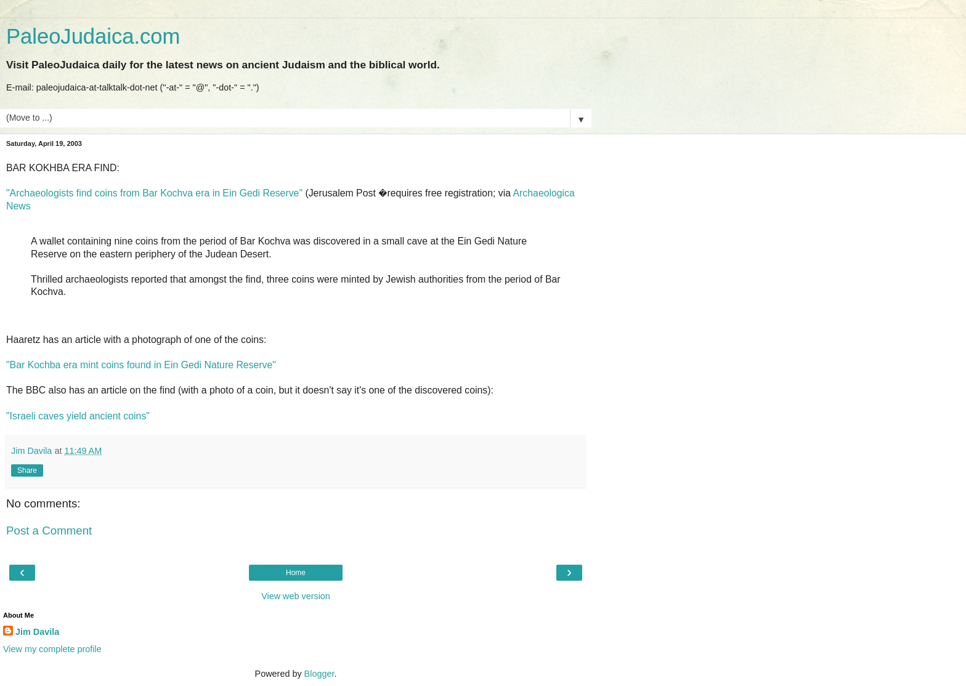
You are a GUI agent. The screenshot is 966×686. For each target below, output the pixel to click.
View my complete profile (52, 649)
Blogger (319, 674)
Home (296, 572)
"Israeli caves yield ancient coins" (78, 416)
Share (27, 470)
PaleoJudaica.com (93, 36)
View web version (295, 596)
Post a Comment (49, 530)
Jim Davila (37, 632)
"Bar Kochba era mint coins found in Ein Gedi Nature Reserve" (141, 365)
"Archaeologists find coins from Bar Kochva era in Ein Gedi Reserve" (154, 193)
